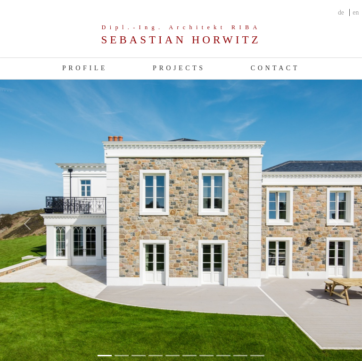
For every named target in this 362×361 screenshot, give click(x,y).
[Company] (181, 35)
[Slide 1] (122, 355)
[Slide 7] (223, 355)
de (341, 12)
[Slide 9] (257, 355)
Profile (84, 68)
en (356, 12)
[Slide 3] (155, 355)
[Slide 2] (139, 355)
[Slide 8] (240, 355)
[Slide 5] (189, 355)
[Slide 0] (105, 355)
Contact (275, 68)
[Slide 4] (172, 355)
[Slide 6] (206, 355)
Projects (179, 68)
